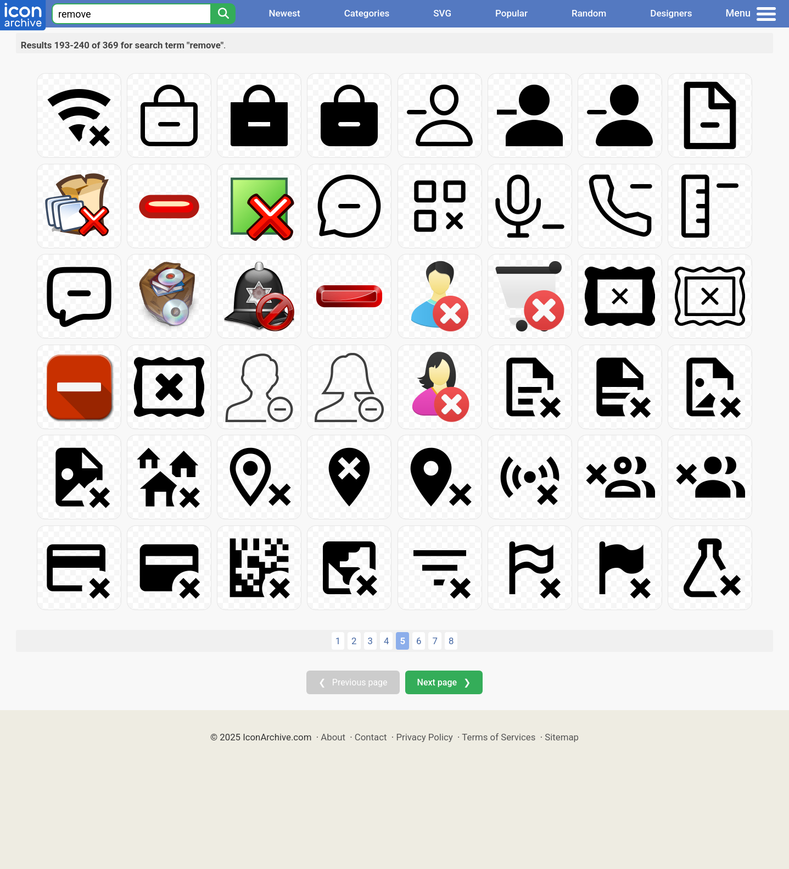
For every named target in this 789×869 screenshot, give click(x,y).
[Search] (223, 13)
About (333, 737)
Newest (284, 13)
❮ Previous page (353, 682)
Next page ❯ (444, 682)
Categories (367, 13)
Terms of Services (498, 737)
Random (589, 13)
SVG (442, 13)
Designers (671, 13)
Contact (371, 737)
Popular (511, 13)
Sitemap (562, 737)
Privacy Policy (424, 737)
